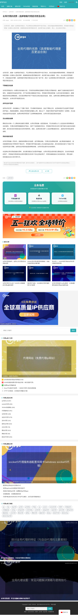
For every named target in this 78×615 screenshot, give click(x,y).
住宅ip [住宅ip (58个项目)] (13, 510)
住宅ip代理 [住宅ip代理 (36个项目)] (21, 510)
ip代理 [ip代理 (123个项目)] (21, 507)
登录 (61, 2)
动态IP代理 (5, 417)
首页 (2, 6)
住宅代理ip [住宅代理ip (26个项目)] (29, 510)
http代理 (45, 612)
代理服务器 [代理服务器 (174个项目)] (6, 510)
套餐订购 (9, 6)
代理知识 (51, 6)
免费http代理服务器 (10, 385)
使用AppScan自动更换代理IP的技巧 (14, 488)
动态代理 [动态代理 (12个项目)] (53, 510)
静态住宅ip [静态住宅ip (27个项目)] (65, 513)
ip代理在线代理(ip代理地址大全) (13, 380)
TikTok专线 (26, 6)
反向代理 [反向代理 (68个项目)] (61, 510)
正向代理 (4, 427)
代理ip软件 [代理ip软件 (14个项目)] (68, 507)
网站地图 (53, 604)
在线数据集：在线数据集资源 (12, 494)
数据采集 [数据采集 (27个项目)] (5, 513)
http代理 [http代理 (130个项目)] (14, 507)
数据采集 (35, 6)
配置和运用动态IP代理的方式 (12, 485)
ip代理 (4, 401)
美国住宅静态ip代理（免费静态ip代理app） (16, 491)
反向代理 (4, 421)
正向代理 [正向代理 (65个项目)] (13, 513)
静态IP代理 (5, 437)
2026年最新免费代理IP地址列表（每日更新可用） (19, 382)
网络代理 (4, 434)
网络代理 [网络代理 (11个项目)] (34, 513)
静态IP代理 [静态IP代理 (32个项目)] (56, 513)
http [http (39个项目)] (8, 507)
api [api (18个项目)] (4, 507)
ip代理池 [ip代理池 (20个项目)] (27, 507)
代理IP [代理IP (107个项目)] (60, 507)
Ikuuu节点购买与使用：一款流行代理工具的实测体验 (20, 388)
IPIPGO (3, 2)
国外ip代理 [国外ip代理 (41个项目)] (70, 510)
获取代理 (17, 6)
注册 (65, 2)
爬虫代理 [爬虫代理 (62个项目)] (20, 513)
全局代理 (11, 11)
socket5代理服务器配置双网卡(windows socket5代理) (18, 482)
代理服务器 (5, 411)
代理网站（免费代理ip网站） (11, 376)
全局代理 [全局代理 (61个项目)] (37, 510)
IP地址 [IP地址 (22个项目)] (34, 507)
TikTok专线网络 (6, 407)
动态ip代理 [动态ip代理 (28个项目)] (46, 510)
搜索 (73, 330)
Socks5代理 (31, 612)
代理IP (36, 612)
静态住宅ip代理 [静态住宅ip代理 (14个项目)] (7, 516)
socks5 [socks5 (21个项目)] (45, 507)
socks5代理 (5, 404)
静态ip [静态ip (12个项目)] (49, 513)
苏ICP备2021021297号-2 (43, 604)
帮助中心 (43, 6)
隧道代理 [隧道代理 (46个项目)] (42, 513)
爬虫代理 (4, 430)
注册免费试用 (34, 171)
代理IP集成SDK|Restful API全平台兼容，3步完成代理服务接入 (22, 497)
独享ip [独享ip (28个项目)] (27, 513)
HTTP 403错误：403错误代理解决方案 (16, 391)
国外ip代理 (5, 424)
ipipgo (7, 20)
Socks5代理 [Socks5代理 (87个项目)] (52, 507)
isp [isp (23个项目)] (39, 507)
